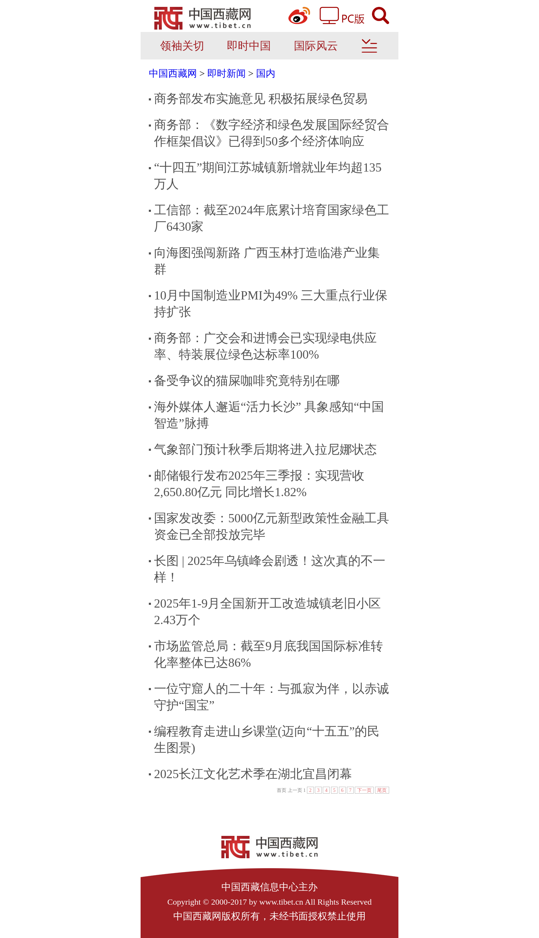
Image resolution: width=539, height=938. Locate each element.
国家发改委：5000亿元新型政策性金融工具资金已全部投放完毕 (271, 526)
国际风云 (316, 46)
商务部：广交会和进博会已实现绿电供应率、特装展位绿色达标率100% (265, 346)
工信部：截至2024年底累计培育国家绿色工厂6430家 (271, 218)
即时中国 (249, 46)
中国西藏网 (173, 73)
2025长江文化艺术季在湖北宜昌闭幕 (253, 774)
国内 (265, 73)
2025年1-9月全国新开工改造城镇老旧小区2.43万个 (267, 612)
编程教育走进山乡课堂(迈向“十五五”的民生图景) (267, 739)
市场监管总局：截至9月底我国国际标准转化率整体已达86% (268, 654)
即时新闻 (226, 73)
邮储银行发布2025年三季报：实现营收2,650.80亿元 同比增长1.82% (259, 484)
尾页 (382, 790)
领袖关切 (182, 46)
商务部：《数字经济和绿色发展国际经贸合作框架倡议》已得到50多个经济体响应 (271, 133)
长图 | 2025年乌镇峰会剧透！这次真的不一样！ (269, 569)
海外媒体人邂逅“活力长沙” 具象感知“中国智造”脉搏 (269, 415)
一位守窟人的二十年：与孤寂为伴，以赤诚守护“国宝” (271, 697)
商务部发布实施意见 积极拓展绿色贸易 (260, 99)
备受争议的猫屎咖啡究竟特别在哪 (247, 381)
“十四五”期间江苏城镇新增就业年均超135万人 (268, 176)
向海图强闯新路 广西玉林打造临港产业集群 (267, 261)
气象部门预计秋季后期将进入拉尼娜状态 (265, 449)
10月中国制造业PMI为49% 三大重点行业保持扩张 (270, 303)
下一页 (364, 790)
